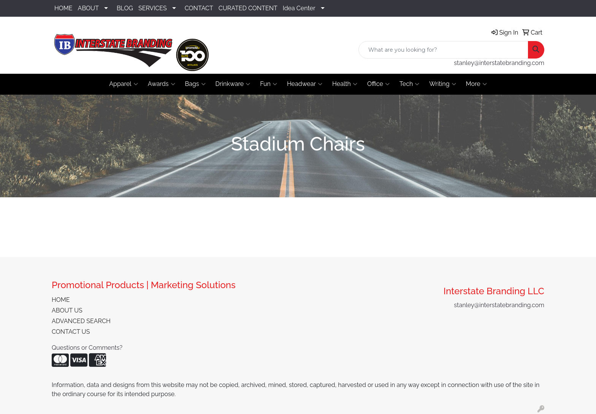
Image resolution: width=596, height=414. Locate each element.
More (476, 84)
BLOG (125, 8)
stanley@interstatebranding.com (499, 63)
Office (378, 84)
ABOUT (88, 8)
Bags (195, 84)
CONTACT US (71, 331)
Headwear (304, 84)
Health (344, 84)
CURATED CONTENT (248, 8)
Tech (409, 84)
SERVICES (152, 8)
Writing (442, 84)
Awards (161, 84)
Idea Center (299, 8)
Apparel (123, 84)
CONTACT (199, 8)
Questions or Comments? (87, 347)
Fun (268, 84)
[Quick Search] (443, 50)
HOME (63, 8)
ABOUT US (67, 310)
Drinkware (233, 84)
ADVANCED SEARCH (81, 321)
